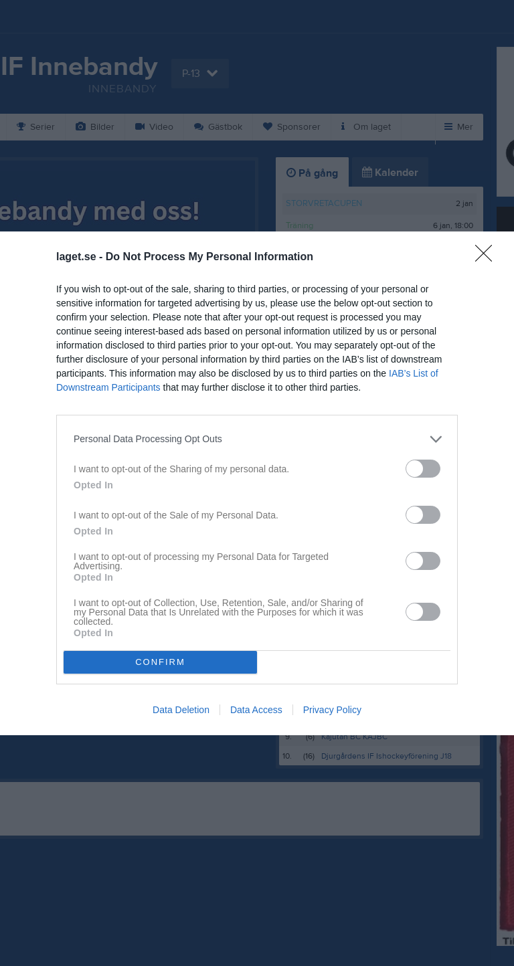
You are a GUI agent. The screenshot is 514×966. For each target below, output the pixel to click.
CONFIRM (160, 662)
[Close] (488, 257)
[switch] (423, 469)
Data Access (256, 709)
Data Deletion (181, 709)
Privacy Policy (332, 709)
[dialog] (257, 483)
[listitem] (257, 439)
